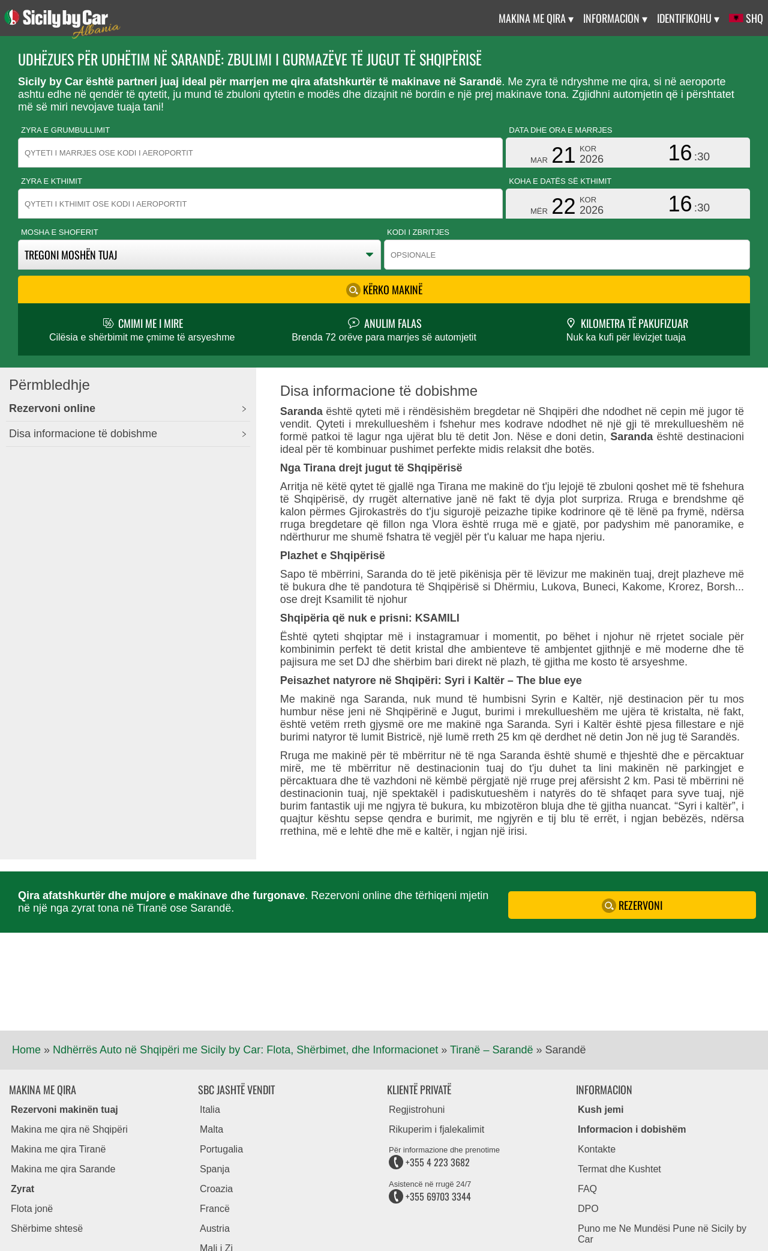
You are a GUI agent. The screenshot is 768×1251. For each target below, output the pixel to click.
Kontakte (597, 1149)
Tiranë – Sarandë (491, 1050)
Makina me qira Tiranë (58, 1149)
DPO (588, 1209)
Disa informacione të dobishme (83, 434)
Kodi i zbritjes (418, 232)
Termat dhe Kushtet (619, 1169)
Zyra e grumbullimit (65, 130)
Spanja (215, 1169)
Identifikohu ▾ (688, 18)
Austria (215, 1228)
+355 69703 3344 (430, 1196)
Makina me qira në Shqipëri (69, 1129)
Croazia (216, 1189)
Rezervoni (632, 905)
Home (26, 1050)
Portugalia (221, 1149)
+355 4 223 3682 (429, 1162)
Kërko (384, 289)
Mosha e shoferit (59, 232)
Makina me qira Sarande (63, 1169)
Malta (211, 1129)
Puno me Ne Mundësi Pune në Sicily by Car (662, 1233)
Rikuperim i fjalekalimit (436, 1129)
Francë (215, 1209)
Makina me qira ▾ (536, 18)
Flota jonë (32, 1209)
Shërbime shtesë (47, 1228)
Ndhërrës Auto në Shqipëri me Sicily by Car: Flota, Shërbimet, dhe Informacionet (245, 1050)
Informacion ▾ (615, 18)
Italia (210, 1109)
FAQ (587, 1189)
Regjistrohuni (417, 1109)
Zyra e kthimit (51, 181)
